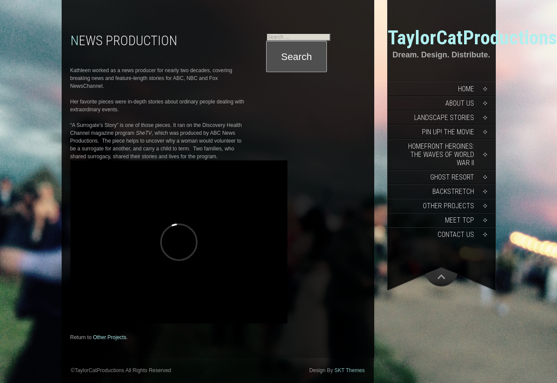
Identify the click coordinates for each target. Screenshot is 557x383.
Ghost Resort (452, 177)
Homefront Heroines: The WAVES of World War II (441, 154)
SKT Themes (349, 370)
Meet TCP (459, 220)
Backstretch (453, 191)
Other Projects (448, 206)
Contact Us (456, 234)
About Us (459, 103)
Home (466, 89)
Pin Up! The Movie (448, 132)
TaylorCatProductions (472, 37)
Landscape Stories (444, 117)
